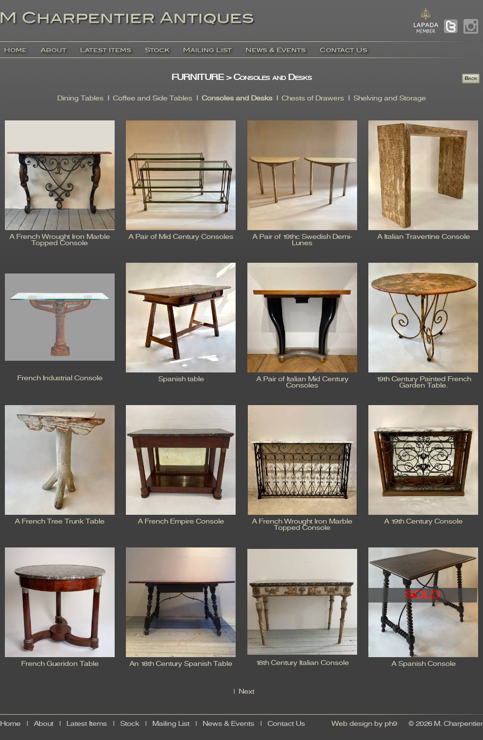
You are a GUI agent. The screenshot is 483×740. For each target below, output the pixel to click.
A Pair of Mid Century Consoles (180, 237)
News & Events (275, 50)
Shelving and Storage (389, 99)
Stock (157, 50)
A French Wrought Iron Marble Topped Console (59, 240)
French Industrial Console (59, 378)
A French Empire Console (181, 522)
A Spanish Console (423, 664)
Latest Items (105, 50)
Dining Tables (80, 99)
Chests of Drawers (313, 99)
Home (15, 50)
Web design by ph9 (364, 724)
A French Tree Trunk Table (59, 522)
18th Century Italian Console (302, 663)
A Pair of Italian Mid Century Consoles (302, 382)
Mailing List (207, 50)
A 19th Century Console (423, 522)
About (53, 50)
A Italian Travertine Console (423, 237)
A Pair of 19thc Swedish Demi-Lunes (302, 240)
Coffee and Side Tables (152, 99)
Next (246, 692)
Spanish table (181, 379)
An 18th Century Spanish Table (180, 664)
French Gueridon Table (60, 664)
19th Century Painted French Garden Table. (423, 382)
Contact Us (343, 50)
